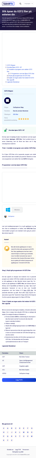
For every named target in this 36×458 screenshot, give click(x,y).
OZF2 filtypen (11, 65)
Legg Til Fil (18, 450)
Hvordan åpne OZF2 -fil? (14, 67)
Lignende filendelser (13, 82)
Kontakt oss (10, 450)
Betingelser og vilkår (18, 452)
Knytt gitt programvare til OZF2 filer (19, 76)
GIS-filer (15, 114)
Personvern (26, 450)
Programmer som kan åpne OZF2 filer (22, 74)
